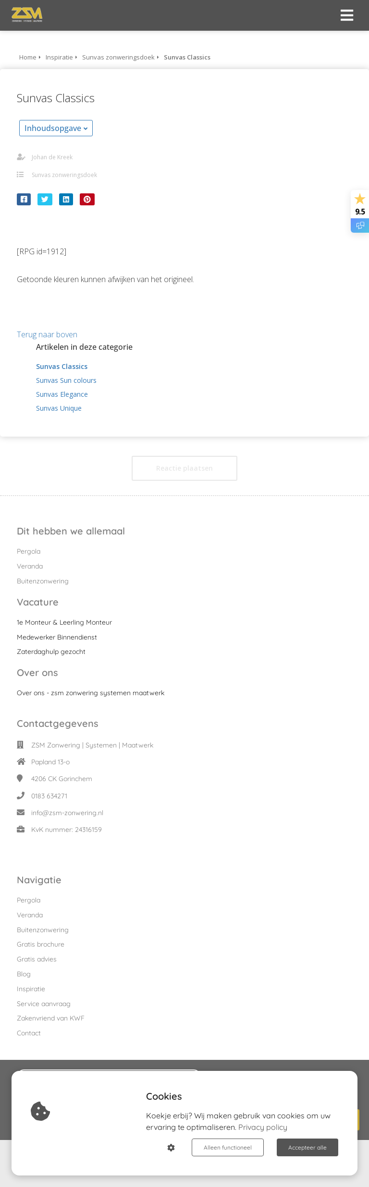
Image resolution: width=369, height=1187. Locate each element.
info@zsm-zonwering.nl (67, 812)
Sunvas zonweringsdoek (64, 175)
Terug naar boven (47, 334)
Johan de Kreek (52, 157)
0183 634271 (49, 796)
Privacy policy (262, 1127)
